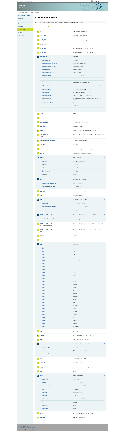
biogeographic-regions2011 (51, 66)
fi (44, 278)
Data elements (22, 23)
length (45, 392)
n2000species (47, 98)
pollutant (46, 209)
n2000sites (46, 92)
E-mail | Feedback (23, 426)
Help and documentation (24, 15)
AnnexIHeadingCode (49, 218)
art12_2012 (43, 35)
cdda (41, 113)
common (42, 118)
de (44, 263)
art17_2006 (43, 44)
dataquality (47, 69)
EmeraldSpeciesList (49, 72)
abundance (47, 60)
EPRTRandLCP (44, 134)
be (44, 251)
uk (44, 326)
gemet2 (42, 157)
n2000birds (47, 85)
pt (44, 311)
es (44, 275)
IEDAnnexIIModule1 (46, 215)
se (44, 317)
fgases (42, 153)
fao (41, 149)
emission (46, 389)
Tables (20, 21)
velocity (46, 405)
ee (44, 269)
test (41, 371)
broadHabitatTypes (48, 347)
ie (44, 287)
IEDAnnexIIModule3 (46, 224)
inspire (42, 235)
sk (44, 323)
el (44, 272)
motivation (46, 79)
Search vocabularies (41, 26)
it (44, 290)
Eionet (24, 12)
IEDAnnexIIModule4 (46, 230)
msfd (41, 344)
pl (44, 308)
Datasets (20, 18)
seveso (42, 367)
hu (45, 284)
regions (46, 350)
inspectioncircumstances (50, 206)
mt (45, 302)
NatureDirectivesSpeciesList (51, 102)
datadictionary (44, 122)
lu (44, 296)
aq (40, 31)
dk (44, 266)
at (44, 248)
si (44, 320)
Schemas (20, 26)
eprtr (41, 130)
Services (20, 32)
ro (44, 314)
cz (44, 260)
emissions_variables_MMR (50, 183)
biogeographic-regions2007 (51, 63)
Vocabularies (22, 29)
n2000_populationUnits (49, 82)
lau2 (41, 331)
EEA (25, 1)
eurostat (42, 144)
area (45, 382)
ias (41, 195)
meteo (45, 395)
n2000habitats (47, 89)
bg (45, 254)
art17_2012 (43, 48)
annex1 (46, 203)
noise (41, 358)
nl (44, 305)
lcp (41, 339)
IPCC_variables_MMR (49, 186)
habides (42, 191)
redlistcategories (48, 105)
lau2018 (42, 335)
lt (44, 293)
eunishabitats (47, 75)
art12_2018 (43, 40)
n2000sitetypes (48, 95)
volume (46, 408)
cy (44, 257)
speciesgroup (47, 108)
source (46, 167)
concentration (47, 385)
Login (94, 1)
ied (41, 199)
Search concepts (53, 26)
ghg (41, 179)
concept (46, 161)
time (45, 402)
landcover (43, 240)
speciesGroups (48, 353)
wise (41, 413)
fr (44, 281)
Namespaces (21, 35)
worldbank (43, 417)
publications (43, 363)
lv (44, 299)
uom (41, 375)
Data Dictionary (30, 12)
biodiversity (43, 56)
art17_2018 (43, 52)
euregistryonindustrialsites (48, 140)
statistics (46, 398)
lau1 (41, 244)
